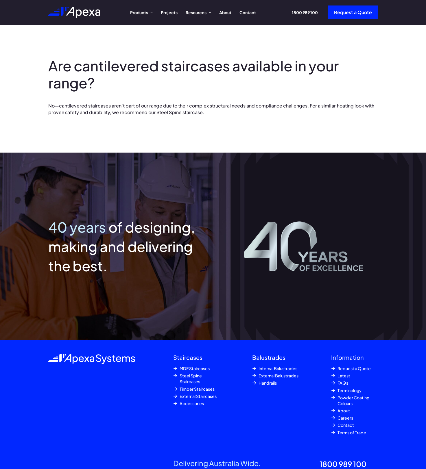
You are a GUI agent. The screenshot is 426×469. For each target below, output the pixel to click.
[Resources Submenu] (210, 12)
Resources (196, 12)
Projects (169, 12)
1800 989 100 (305, 12)
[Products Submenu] (152, 12)
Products (139, 12)
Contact (247, 12)
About (225, 12)
